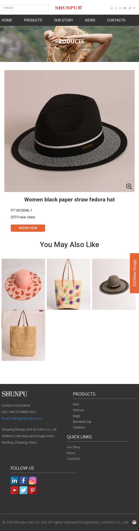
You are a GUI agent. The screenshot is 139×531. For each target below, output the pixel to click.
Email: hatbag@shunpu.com (22, 418)
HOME (7, 20)
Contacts (73, 459)
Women (78, 410)
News (71, 453)
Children (79, 427)
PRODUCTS (33, 20)
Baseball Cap (82, 422)
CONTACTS (116, 20)
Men (76, 404)
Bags (76, 416)
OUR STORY (63, 20)
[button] (69, 131)
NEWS (90, 20)
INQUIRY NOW (28, 228)
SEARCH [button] (10, 8)
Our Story (73, 447)
